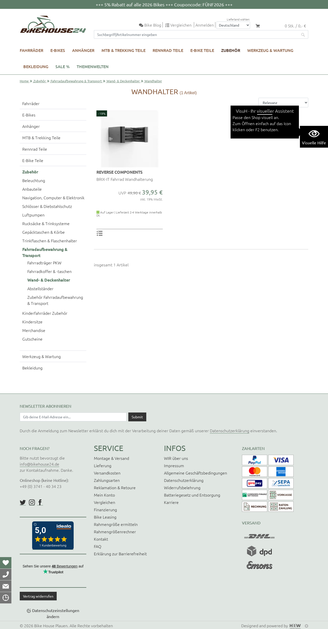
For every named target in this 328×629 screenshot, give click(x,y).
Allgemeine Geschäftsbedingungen (195, 473)
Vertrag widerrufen (38, 596)
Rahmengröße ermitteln (116, 524)
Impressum (174, 465)
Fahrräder (31, 50)
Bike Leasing (105, 517)
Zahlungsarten (107, 480)
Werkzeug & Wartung (270, 50)
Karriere (171, 502)
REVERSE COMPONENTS (119, 172)
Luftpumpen (33, 215)
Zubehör (230, 50)
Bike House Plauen (51, 625)
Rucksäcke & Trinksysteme (46, 223)
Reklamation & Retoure (115, 487)
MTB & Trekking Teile (123, 50)
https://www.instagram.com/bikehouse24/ (32, 502)
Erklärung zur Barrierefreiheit (120, 553)
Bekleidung (35, 66)
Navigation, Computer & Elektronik (53, 197)
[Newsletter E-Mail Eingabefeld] (73, 416)
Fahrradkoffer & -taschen (49, 271)
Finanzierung (105, 509)
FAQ (97, 546)
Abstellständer (40, 288)
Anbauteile (32, 189)
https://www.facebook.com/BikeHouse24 (40, 502)
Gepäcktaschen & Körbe (43, 232)
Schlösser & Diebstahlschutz (47, 206)
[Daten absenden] (137, 416)
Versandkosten (107, 473)
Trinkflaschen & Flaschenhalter (49, 240)
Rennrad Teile (168, 50)
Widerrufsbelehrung (182, 487)
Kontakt (101, 539)
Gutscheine (32, 339)
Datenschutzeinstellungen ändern (55, 613)
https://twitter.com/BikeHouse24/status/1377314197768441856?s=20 (23, 502)
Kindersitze (32, 321)
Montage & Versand (111, 458)
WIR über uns (176, 458)
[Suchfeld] (196, 34)
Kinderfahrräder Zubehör (44, 313)
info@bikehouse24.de (39, 464)
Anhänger (83, 50)
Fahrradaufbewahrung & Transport (76, 81)
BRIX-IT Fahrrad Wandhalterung (124, 179)
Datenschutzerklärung (229, 430)
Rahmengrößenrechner (115, 531)
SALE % (62, 66)
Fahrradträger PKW (44, 262)
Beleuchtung (33, 180)
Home (24, 81)
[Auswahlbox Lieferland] (233, 25)
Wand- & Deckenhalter (123, 81)
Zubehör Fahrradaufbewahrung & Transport (55, 300)
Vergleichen (104, 502)
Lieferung (102, 465)
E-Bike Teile (202, 50)
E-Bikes (57, 50)
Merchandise (33, 330)
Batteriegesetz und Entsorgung (192, 495)
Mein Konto (104, 495)
